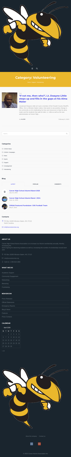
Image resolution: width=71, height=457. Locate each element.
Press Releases (7, 299)
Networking (5, 280)
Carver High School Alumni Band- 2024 (24, 198)
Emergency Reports (8, 306)
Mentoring (5, 283)
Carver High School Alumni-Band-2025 (24, 191)
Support (34, 82)
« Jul (3, 351)
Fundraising (6, 287)
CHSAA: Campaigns (9, 152)
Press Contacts (7, 317)
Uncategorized (8, 166)
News (5, 155)
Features (5, 313)
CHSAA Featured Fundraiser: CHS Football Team (28, 205)
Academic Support (8, 273)
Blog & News (6, 309)
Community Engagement (10, 276)
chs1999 (23, 119)
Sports (6, 159)
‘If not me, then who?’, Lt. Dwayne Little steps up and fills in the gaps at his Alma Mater (43, 98)
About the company (31, 436)
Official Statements (8, 302)
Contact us (42, 436)
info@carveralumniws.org (11, 227)
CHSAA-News (8, 149)
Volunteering (40, 82)
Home (29, 82)
